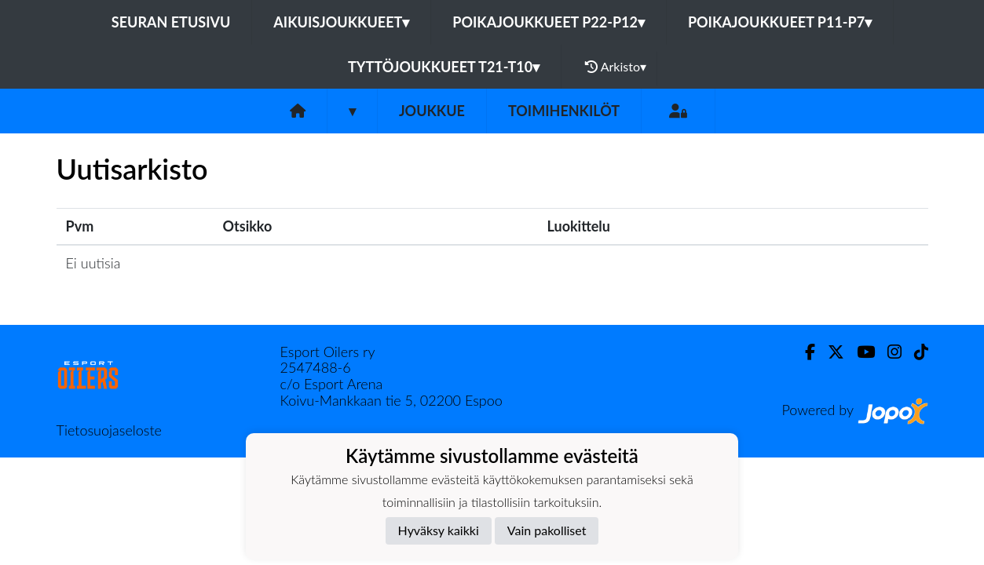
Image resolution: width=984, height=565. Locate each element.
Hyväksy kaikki (438, 530)
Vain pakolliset (547, 530)
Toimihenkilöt (564, 110)
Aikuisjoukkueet (341, 22)
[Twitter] (829, 352)
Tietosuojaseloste (109, 430)
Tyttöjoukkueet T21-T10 (444, 66)
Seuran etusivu (171, 22)
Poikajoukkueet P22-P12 (548, 22)
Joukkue (432, 110)
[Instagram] (888, 352)
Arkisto (615, 66)
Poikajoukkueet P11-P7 (780, 22)
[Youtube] (859, 352)
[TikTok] (915, 352)
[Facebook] (803, 352)
